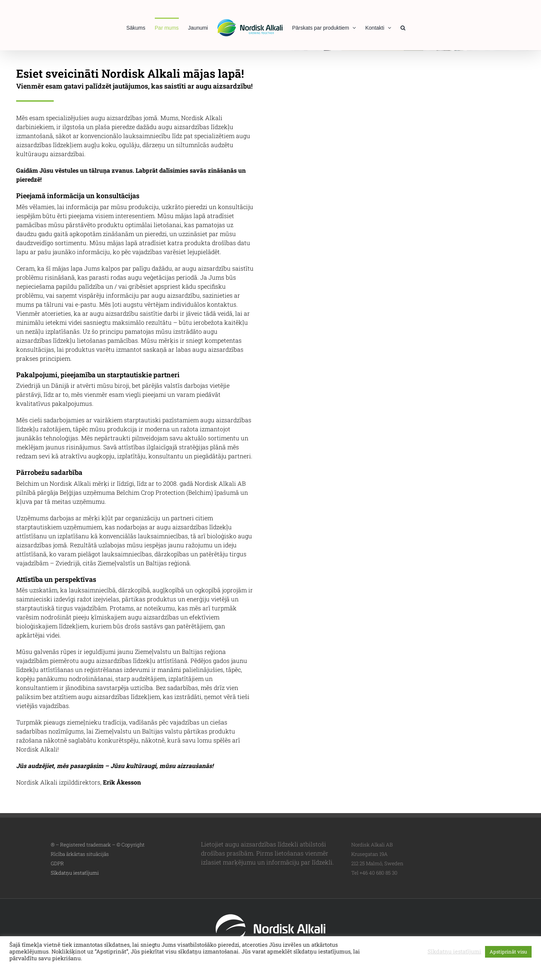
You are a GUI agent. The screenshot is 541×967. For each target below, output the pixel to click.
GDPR (57, 863)
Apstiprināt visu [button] (508, 951)
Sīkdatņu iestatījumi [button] (75, 872)
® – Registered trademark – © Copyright (98, 844)
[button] (402, 27)
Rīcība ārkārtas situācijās (80, 854)
